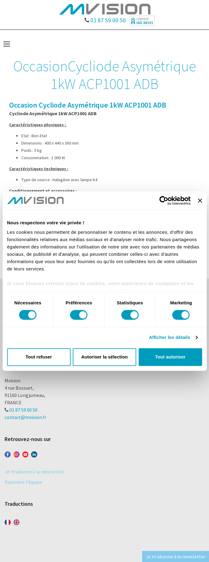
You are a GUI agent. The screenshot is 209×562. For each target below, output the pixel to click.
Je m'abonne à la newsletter (34, 471)
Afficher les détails (169, 337)
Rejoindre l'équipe (23, 482)
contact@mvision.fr (25, 417)
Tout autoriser (170, 356)
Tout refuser (39, 356)
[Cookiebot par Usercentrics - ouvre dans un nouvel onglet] (164, 200)
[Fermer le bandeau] (200, 200)
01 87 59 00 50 (105, 19)
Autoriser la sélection (104, 356)
